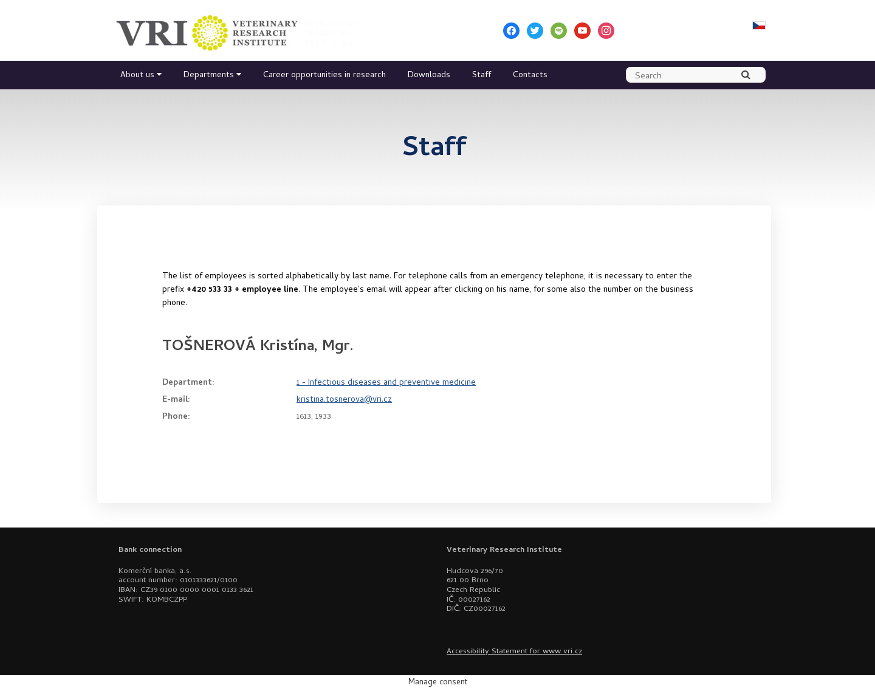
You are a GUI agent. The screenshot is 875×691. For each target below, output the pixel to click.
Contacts (530, 76)
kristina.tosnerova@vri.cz (344, 400)
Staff (481, 76)
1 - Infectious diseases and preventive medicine (386, 383)
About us (137, 76)
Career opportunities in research (324, 76)
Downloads (429, 76)
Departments (209, 76)
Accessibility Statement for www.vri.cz (514, 651)
